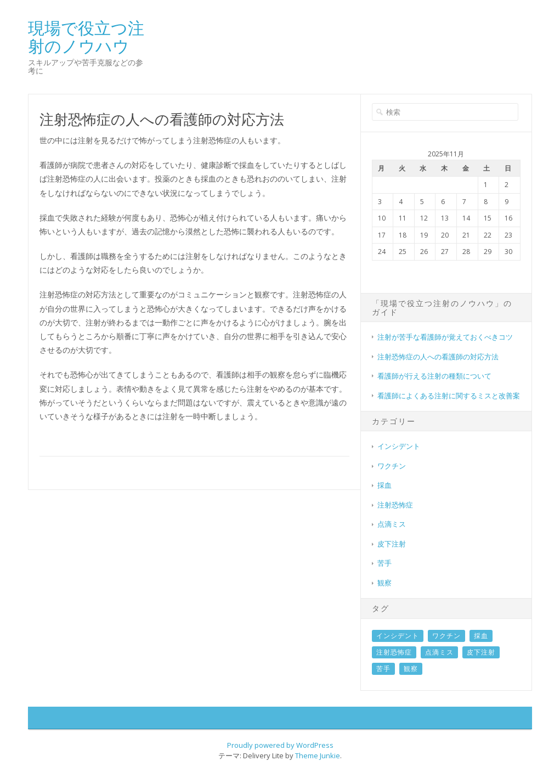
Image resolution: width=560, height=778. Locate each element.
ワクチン (391, 466)
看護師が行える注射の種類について (434, 376)
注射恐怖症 (395, 505)
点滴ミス (391, 524)
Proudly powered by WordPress (280, 745)
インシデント (398, 446)
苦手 (384, 563)
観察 (384, 583)
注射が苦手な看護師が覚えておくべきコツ (445, 337)
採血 (384, 485)
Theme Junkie (317, 755)
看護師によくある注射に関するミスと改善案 (448, 396)
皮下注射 (391, 544)
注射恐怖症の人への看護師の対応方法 (438, 357)
